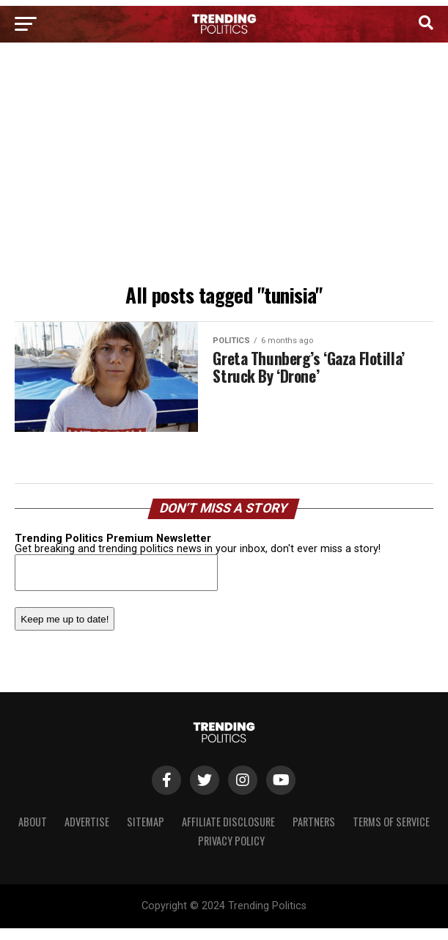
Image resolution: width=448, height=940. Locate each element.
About (32, 821)
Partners (314, 821)
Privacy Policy (231, 840)
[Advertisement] (224, 167)
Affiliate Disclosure (228, 821)
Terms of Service (391, 821)
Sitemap (145, 821)
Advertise (87, 821)
